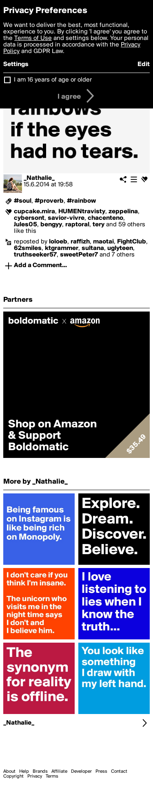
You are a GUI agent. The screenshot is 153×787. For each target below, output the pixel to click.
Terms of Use (33, 38)
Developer (81, 771)
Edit (143, 64)
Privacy (34, 776)
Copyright (13, 776)
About (9, 771)
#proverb (49, 201)
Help (24, 771)
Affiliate (59, 771)
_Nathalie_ (39, 178)
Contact (119, 771)
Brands (40, 771)
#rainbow (81, 201)
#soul (22, 201)
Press (101, 771)
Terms (52, 776)
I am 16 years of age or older (53, 80)
